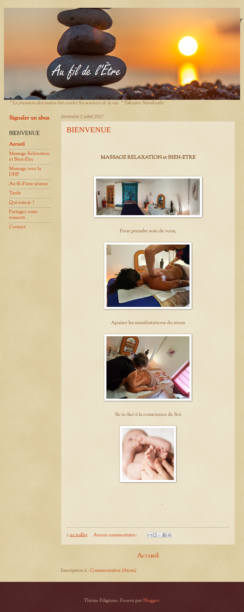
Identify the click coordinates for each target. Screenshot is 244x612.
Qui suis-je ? (21, 202)
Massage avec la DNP (25, 171)
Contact (17, 227)
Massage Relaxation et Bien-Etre (29, 156)
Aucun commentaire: (115, 535)
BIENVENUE (88, 129)
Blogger (151, 600)
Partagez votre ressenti (23, 214)
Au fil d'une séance (28, 183)
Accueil (148, 556)
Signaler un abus (29, 118)
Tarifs (15, 193)
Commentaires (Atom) (113, 570)
